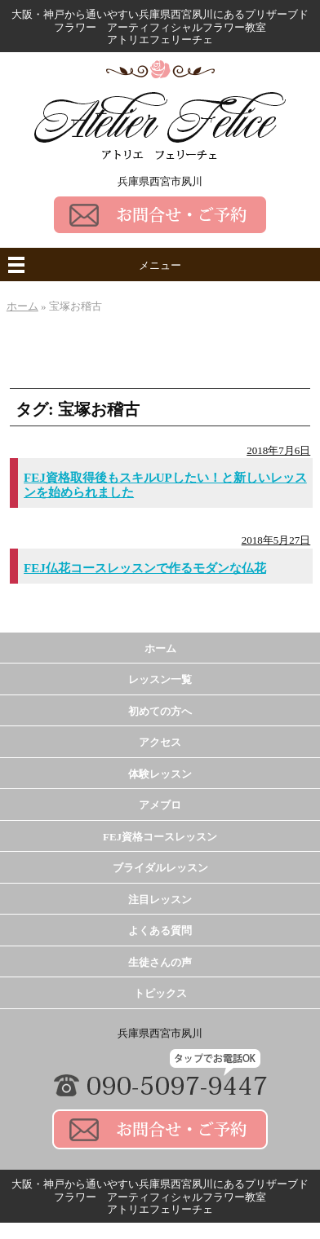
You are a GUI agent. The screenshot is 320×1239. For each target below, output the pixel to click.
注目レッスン (160, 899)
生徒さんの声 (160, 962)
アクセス (160, 742)
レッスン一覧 (160, 679)
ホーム (160, 648)
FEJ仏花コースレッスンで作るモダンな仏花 (145, 568)
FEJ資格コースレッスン (160, 837)
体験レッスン (160, 774)
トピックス (160, 993)
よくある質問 (160, 930)
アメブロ (160, 805)
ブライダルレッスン (160, 868)
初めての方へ (160, 711)
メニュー (160, 265)
